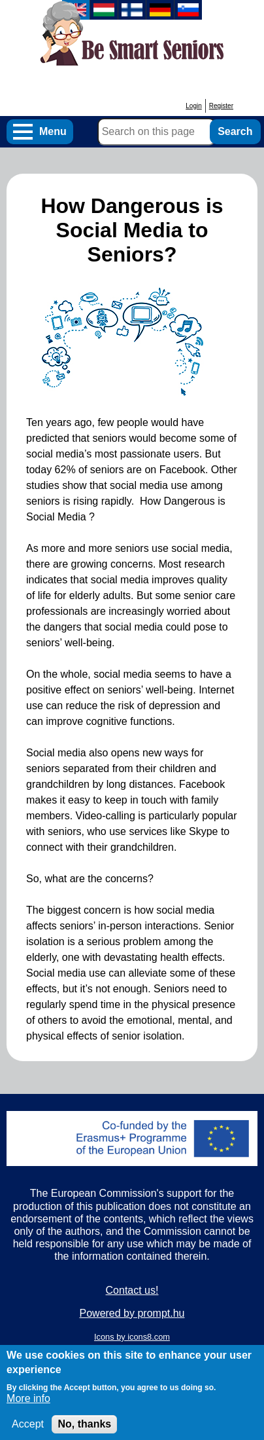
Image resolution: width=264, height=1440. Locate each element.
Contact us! (132, 1290)
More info (28, 1405)
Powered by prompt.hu (132, 1313)
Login (193, 105)
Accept (28, 1431)
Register (221, 105)
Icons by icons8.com (132, 1337)
